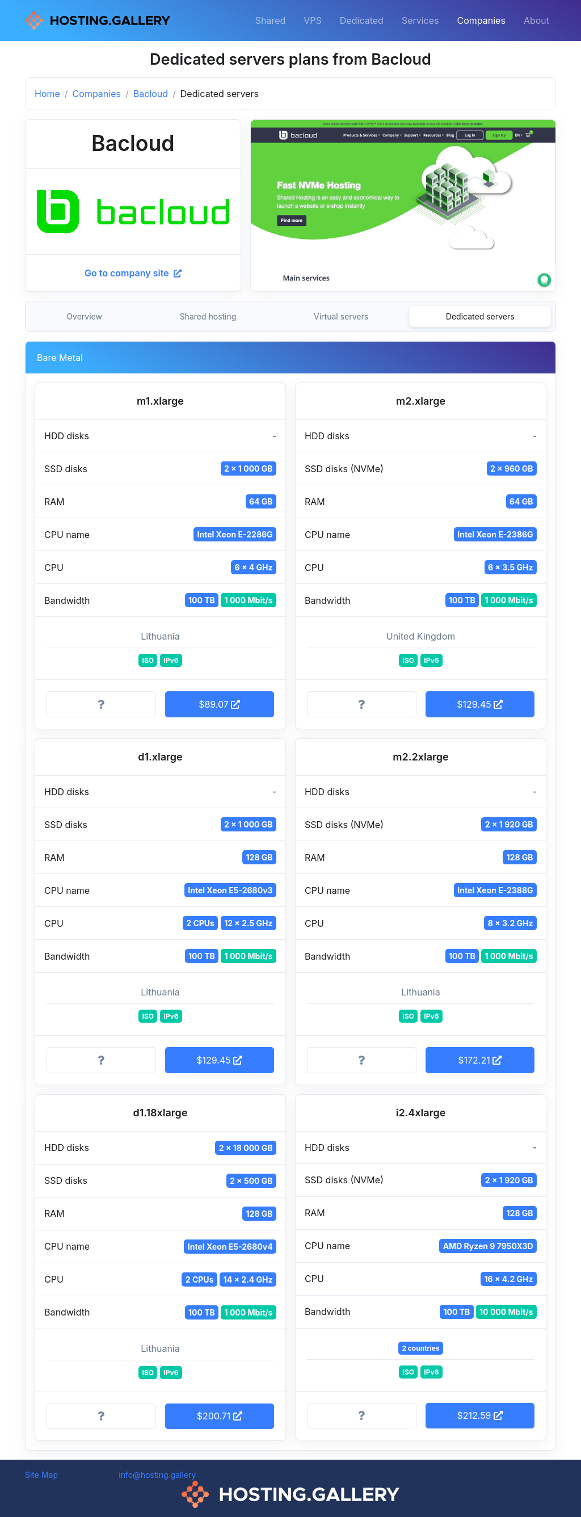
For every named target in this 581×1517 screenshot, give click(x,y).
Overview (84, 316)
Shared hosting (208, 316)
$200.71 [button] (219, 1416)
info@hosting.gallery (157, 1475)
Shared (270, 20)
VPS (313, 20)
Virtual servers (341, 316)
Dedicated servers (480, 316)
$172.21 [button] (480, 1060)
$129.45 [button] (480, 704)
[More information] (101, 704)
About (536, 20)
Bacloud (150, 93)
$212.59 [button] (480, 1415)
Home (47, 93)
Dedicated (362, 20)
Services (420, 20)
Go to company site (133, 273)
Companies (481, 20)
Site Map (41, 1475)
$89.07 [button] (219, 704)
